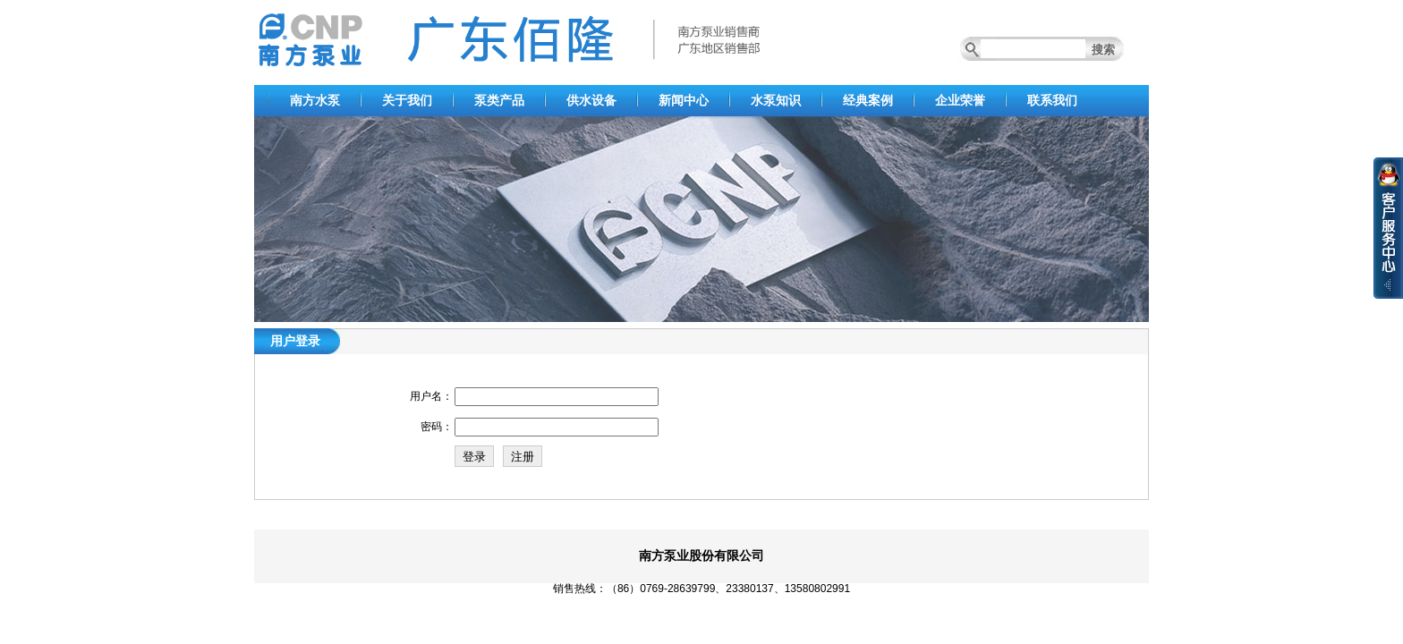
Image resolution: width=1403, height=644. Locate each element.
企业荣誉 (960, 100)
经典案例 (868, 100)
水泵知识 (776, 100)
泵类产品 (499, 100)
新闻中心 (684, 100)
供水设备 (591, 100)
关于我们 (407, 100)
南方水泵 (315, 100)
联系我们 (1052, 100)
